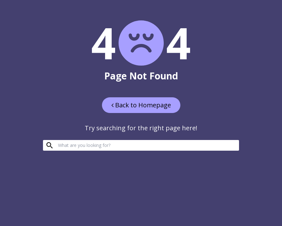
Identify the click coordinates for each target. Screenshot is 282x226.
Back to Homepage (141, 105)
